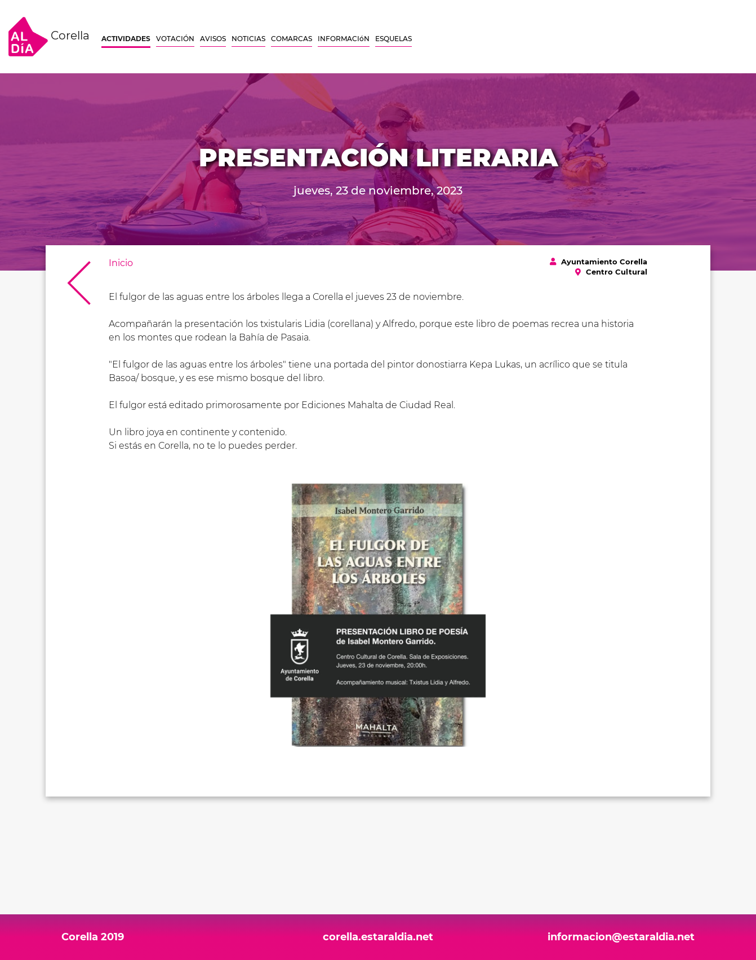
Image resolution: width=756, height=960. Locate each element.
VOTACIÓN (175, 38)
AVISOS (213, 38)
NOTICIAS (248, 38)
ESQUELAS (393, 38)
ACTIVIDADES (125, 38)
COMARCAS (291, 38)
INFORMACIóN (344, 38)
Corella (49, 36)
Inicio (121, 263)
